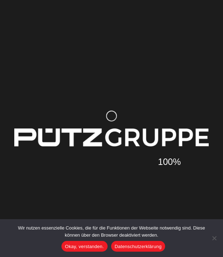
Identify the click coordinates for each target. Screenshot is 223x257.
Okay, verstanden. (84, 246)
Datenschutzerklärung (138, 246)
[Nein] (214, 238)
